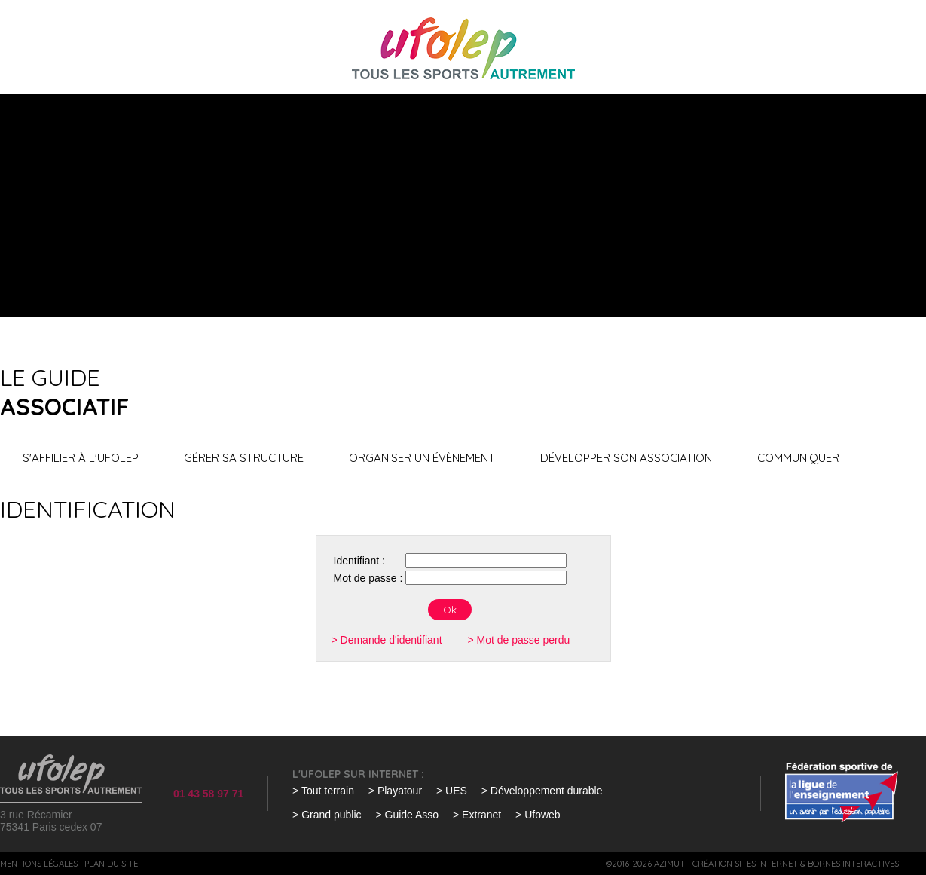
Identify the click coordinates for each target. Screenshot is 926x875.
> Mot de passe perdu (518, 640)
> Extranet (477, 815)
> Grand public (326, 815)
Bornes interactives (853, 863)
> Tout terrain (323, 791)
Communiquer (798, 458)
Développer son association (626, 458)
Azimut (669, 863)
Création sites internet (745, 863)
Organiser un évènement (422, 458)
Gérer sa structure (244, 458)
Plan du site (111, 863)
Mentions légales (39, 863)
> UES (451, 791)
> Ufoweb (538, 815)
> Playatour (395, 791)
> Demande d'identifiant (387, 640)
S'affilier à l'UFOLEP (81, 458)
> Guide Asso (407, 815)
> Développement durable (542, 791)
